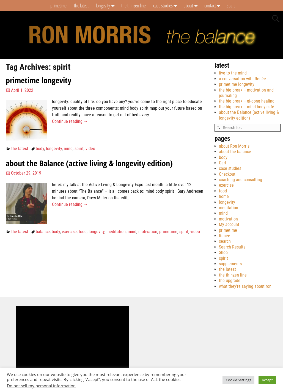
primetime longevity (38, 80)
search (232, 5)
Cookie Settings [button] (238, 379)
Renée (224, 235)
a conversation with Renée (242, 78)
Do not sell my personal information (41, 385)
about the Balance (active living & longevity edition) (89, 163)
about (192, 5)
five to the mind (233, 73)
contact (213, 5)
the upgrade (229, 280)
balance (43, 231)
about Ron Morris (234, 146)
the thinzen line (133, 5)
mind (68, 148)
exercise (69, 231)
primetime (58, 5)
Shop (223, 252)
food (83, 231)
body (40, 148)
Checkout (227, 174)
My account (229, 224)
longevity (106, 5)
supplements (230, 263)
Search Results (232, 247)
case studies (166, 5)
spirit (79, 148)
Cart (222, 162)
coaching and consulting (240, 179)
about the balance (235, 151)
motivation (147, 231)
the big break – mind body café (246, 106)
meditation (116, 231)
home (224, 196)
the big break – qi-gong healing (246, 101)
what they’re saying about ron (245, 286)
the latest (81, 5)
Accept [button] (267, 379)
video (90, 148)
